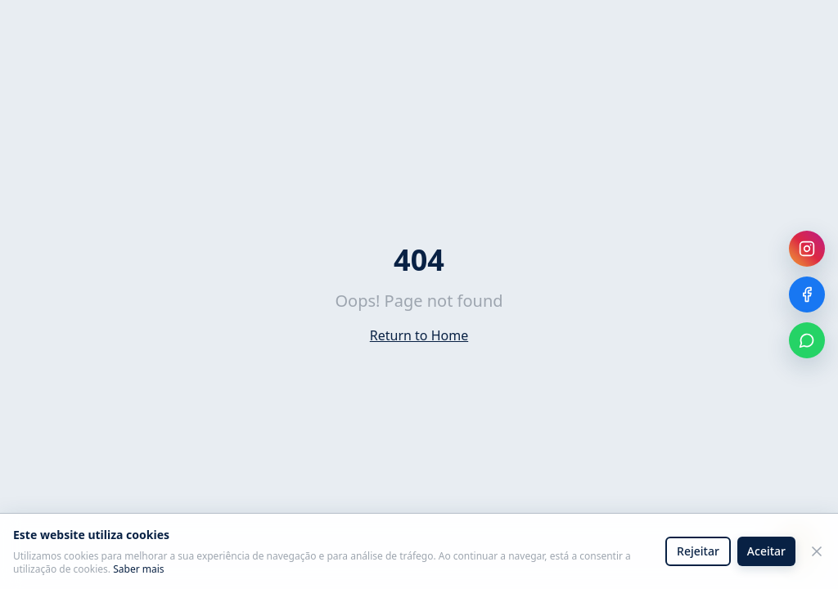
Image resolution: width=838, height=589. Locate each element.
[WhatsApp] (807, 340)
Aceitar (766, 551)
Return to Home (419, 335)
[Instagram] (807, 249)
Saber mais (138, 569)
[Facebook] (807, 294)
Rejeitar (698, 551)
